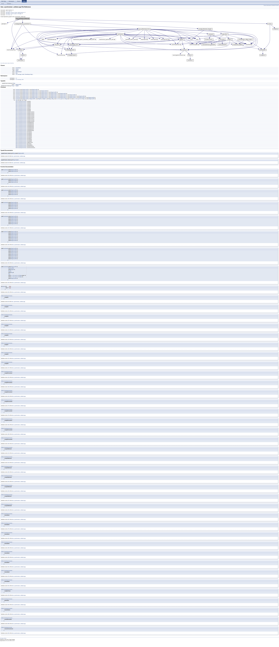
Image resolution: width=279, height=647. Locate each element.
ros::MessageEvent (60, 98)
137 (8, 367)
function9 (18, 98)
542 (8, 292)
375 (8, 576)
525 (8, 633)
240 (8, 491)
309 (8, 547)
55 (8, 162)
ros (16, 78)
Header (17, 69)
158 (8, 386)
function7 (18, 96)
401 (8, 585)
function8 (18, 97)
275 (8, 528)
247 (8, 500)
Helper (17, 70)
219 (8, 462)
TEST (17, 101)
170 (8, 405)
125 (8, 348)
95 (8, 301)
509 (8, 623)
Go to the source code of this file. (7, 63)
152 (8, 377)
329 (8, 557)
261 (8, 519)
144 (8, 186)
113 (8, 330)
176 (8, 415)
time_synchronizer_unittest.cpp (18, 156)
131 (8, 358)
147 (8, 227)
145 (8, 198)
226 (8, 472)
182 (8, 424)
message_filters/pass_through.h (14, 13)
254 (8, 510)
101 (8, 311)
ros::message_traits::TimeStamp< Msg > (24, 74)
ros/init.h (8, 15)
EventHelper (18, 67)
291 (8, 538)
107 (8, 320)
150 (8, 282)
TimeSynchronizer (22, 101)
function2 (18, 89)
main (17, 100)
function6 (18, 94)
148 (8, 244)
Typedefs (273, 5)
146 (8, 212)
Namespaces (269, 5)
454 (8, 604)
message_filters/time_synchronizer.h (15, 12)
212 (8, 453)
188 (8, 434)
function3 (18, 90)
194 (8, 443)
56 (8, 156)
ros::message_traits (19, 79)
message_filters (3, 638)
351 (8, 566)
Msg (16, 73)
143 (8, 175)
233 (8, 481)
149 (8, 262)
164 (8, 396)
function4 (18, 92)
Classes (265, 5)
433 (8, 595)
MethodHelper (19, 71)
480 (8, 614)
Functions (277, 5)
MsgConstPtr (18, 84)
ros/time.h (8, 11)
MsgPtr (17, 85)
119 (8, 339)
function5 (18, 93)
